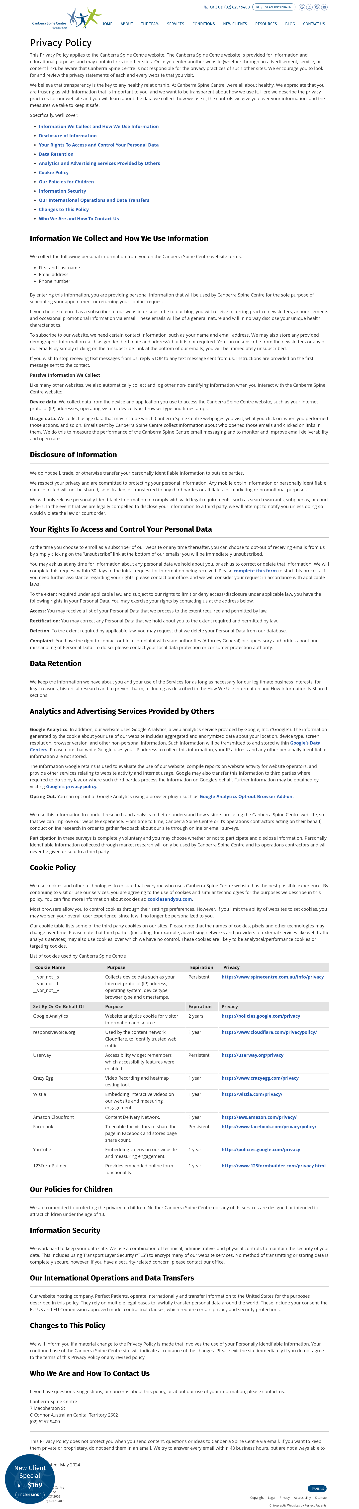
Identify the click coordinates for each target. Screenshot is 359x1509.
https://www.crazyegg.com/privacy (260, 1078)
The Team (150, 24)
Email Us (317, 1489)
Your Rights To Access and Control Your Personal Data (99, 145)
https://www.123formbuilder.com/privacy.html (274, 1166)
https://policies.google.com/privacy (261, 1016)
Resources (266, 24)
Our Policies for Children (66, 182)
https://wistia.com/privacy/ (252, 1094)
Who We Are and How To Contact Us (79, 219)
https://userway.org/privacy (252, 1055)
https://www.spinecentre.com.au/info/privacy (273, 977)
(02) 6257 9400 (237, 7)
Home (106, 24)
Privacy (285, 1498)
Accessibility (302, 1498)
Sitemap (321, 1498)
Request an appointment (274, 7)
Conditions (203, 24)
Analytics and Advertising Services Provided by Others (99, 163)
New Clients (235, 24)
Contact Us (314, 24)
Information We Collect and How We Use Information (99, 126)
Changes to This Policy (64, 209)
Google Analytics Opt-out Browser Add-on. (247, 796)
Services (175, 24)
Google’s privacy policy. (71, 786)
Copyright (257, 1498)
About (127, 24)
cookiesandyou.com (170, 899)
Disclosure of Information (68, 136)
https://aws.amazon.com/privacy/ (259, 1117)
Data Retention (56, 154)
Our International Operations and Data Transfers (94, 200)
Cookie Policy (54, 172)
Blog (290, 24)
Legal (271, 1498)
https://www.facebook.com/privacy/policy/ (269, 1127)
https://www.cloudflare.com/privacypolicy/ (269, 1032)
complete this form (255, 571)
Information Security (62, 191)
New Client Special (29, 1480)
